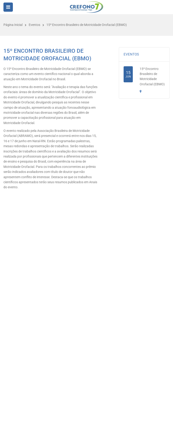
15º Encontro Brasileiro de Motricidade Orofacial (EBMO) (86, 25)
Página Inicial (13, 25)
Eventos (34, 25)
